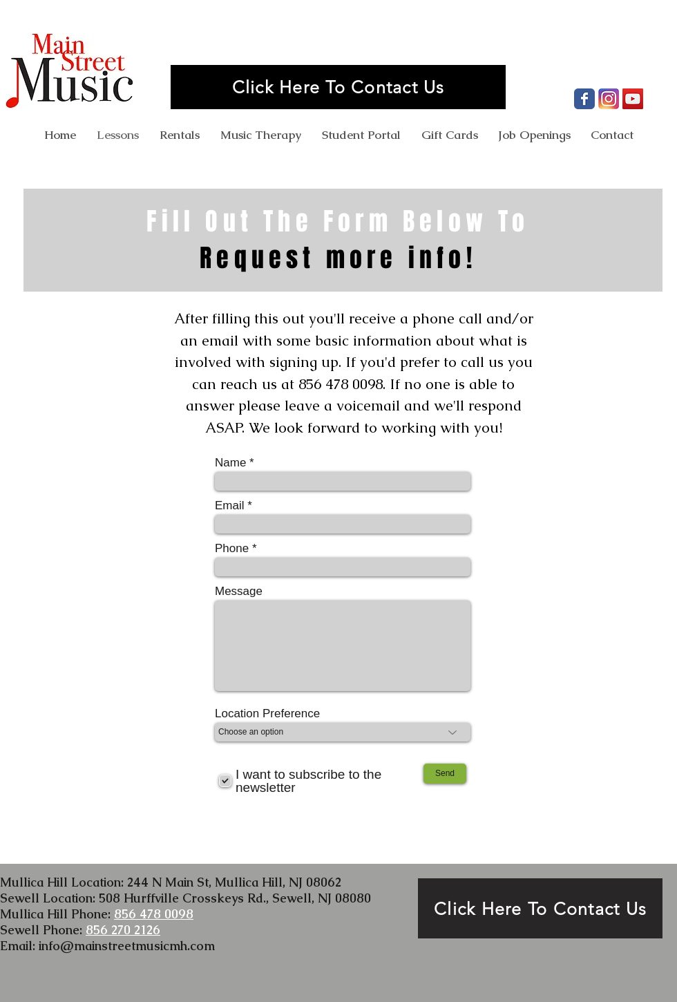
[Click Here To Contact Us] (338, 87)
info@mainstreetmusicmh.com (127, 946)
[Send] (444, 774)
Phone (232, 548)
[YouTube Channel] (632, 98)
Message (239, 591)
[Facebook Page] (584, 98)
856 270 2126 (123, 930)
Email (230, 505)
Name (230, 463)
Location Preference (267, 713)
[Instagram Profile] (608, 98)
